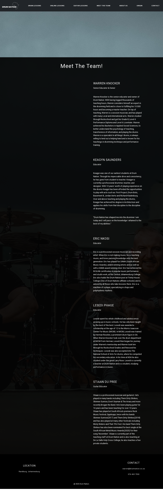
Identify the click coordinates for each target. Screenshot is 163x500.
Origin (139, 6)
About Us (123, 6)
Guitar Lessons (81, 6)
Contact (155, 6)
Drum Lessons (34, 6)
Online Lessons (57, 6)
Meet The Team (103, 6)
